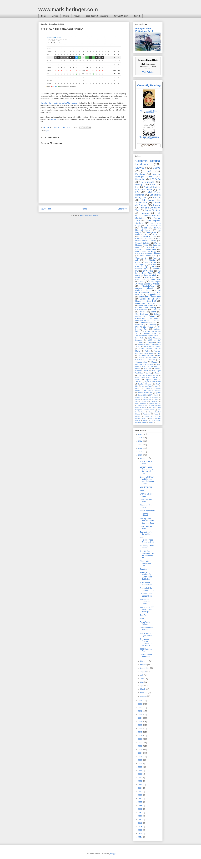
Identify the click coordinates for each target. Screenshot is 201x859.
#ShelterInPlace (148, 286)
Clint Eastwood (141, 314)
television (155, 401)
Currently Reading (149, 85)
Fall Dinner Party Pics (147, 272)
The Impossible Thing (149, 111)
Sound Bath (147, 399)
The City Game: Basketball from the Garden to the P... (147, 554)
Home (43, 16)
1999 (140, 771)
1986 (140, 809)
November (144, 661)
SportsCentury (151, 380)
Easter (154, 267)
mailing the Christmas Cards (145, 601)
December (144, 458)
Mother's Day (150, 262)
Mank (142, 618)
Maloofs (154, 362)
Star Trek (147, 368)
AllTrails (144, 228)
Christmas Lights (142, 290)
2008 (140, 739)
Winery (151, 422)
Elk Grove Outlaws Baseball (147, 274)
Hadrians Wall (142, 405)
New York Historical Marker (148, 375)
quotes (158, 393)
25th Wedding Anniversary (149, 297)
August (143, 672)
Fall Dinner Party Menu (147, 291)
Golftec (137, 397)
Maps (145, 397)
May (142, 682)
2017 (140, 708)
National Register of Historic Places (147, 188)
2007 (140, 743)
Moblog (138, 184)
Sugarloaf (150, 342)
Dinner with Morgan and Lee (145, 563)
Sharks (137, 380)
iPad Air (143, 615)
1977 (140, 830)
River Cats (139, 338)
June (142, 679)
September (144, 668)
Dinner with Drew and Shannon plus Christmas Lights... (147, 480)
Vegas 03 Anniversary (152, 382)
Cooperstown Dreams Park (147, 303)
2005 (140, 749)
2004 (140, 753)
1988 (140, 806)
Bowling (149, 373)
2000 (140, 767)
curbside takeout (144, 288)
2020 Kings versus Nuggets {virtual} (147, 513)
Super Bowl (155, 279)
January (143, 696)
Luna (158, 353)
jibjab (158, 342)
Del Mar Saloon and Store (146, 656)
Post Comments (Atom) (89, 215)
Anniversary (141, 202)
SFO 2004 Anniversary (152, 390)
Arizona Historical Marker (147, 358)
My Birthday (150, 260)
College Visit (140, 318)
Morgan (145, 213)
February (144, 693)
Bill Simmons (141, 310)
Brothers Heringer (145, 384)
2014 (140, 718)
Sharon (137, 416)
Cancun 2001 (142, 395)
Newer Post (46, 209)
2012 (140, 725)
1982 (140, 813)
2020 (140, 455)
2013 (140, 722)
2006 (140, 746)
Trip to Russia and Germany (147, 306)
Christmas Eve (141, 258)
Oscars (137, 368)
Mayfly (137, 277)
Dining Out (140, 179)
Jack (156, 386)
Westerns (156, 310)
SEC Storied (154, 397)
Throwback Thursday (147, 236)
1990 (140, 798)
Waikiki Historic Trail (145, 393)
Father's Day (140, 269)
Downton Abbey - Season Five (147, 595)
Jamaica (143, 569)
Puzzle (156, 414)
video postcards (140, 403)
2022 (140, 448)
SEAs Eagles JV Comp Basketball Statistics (147, 283)
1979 (140, 823)
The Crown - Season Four (146, 583)
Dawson (158, 373)
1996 (140, 781)
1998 (140, 774)
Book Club (139, 279)
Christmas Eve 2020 (146, 506)
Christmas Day (141, 267)
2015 (140, 714)
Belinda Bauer (150, 112)
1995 (140, 784)
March (143, 689)
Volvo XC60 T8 (151, 277)
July (142, 675)
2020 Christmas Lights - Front (146, 634)
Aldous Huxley (150, 138)
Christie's (139, 325)
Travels (77, 16)
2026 (140, 434)
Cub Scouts (148, 200)
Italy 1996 (152, 407)
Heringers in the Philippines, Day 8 (144, 29)
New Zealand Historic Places (146, 377)
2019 (140, 701)
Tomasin (138, 382)
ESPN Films (148, 271)
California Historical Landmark (147, 162)
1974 (140, 837)
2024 (140, 441)
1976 (140, 833)
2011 (140, 728)
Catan (153, 264)
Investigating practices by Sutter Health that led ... (146, 575)
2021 (140, 452)
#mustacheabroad (148, 323)
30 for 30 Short (152, 210)
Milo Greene (148, 182)
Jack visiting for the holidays (146, 533)
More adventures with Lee (146, 629)
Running (157, 205)
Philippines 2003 (153, 295)
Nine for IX (154, 336)
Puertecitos (146, 414)
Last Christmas (146, 487)
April (142, 686)
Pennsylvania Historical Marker (147, 319)
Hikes (152, 184)
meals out (145, 401)
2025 (140, 438)
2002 (140, 760)
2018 (140, 704)
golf (47, 131)
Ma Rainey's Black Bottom (147, 547)
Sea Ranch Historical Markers (147, 240)
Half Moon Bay (143, 344)
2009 (140, 736)
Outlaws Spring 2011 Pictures (147, 315)
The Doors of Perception (149, 137)
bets (158, 355)
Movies (55, 16)
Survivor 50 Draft (121, 16)
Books (66, 16)
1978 (140, 827)
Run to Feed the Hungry (145, 252)
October (143, 665)
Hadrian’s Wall (146, 386)
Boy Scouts (139, 360)
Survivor (157, 320)
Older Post (122, 209)
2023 (140, 445)
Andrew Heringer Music (147, 175)
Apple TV (156, 234)
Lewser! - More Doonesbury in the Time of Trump (146, 470)
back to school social (146, 355)
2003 (140, 757)
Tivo (156, 399)
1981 (140, 816)
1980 (140, 819)
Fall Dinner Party (153, 226)
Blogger (113, 854)
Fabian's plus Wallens (145, 623)
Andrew (156, 197)
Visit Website (148, 72)
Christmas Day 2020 (146, 500)
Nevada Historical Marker (147, 229)
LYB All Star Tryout (144, 327)
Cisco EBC (151, 301)
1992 (140, 792)
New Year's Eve (147, 256)
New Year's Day (146, 305)
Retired (136, 16)
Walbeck (145, 420)
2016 (140, 711)
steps (142, 282)
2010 (140, 732)
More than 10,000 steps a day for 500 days (147, 609)
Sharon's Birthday (142, 243)
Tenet (142, 490)
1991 (140, 795)
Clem (137, 262)
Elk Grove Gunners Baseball (147, 254)
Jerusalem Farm (141, 336)
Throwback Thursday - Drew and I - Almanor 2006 (146, 642)
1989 (140, 802)
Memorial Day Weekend (144, 364)
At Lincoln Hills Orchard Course (147, 589)
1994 (140, 788)
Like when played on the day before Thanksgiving (59, 103)
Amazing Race (150, 333)
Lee (137, 187)
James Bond (151, 249)
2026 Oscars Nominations (97, 16)
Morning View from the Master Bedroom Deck (147, 521)
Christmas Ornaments (144, 239)
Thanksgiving (140, 264)
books (156, 167)
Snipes (137, 399)
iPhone (142, 312)
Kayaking (152, 325)
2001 (140, 763)
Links (137, 388)
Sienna (53, 119)
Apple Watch (148, 353)
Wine (137, 401)
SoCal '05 (148, 416)
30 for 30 (156, 179)
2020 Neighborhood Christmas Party (147, 540)
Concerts (152, 360)
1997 (140, 778)
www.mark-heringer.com (68, 9)
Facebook (140, 174)
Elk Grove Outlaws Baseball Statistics (147, 215)
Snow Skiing (151, 232)
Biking (153, 312)
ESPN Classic (153, 395)
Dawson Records (154, 403)
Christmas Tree (141, 234)
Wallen (147, 351)
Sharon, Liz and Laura (146, 495)
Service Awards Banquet (151, 347)
